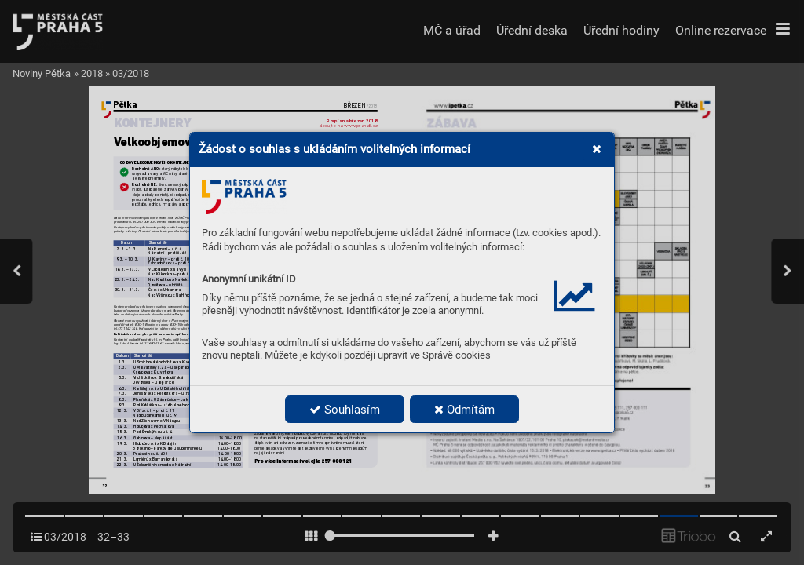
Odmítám (464, 410)
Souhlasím (344, 410)
